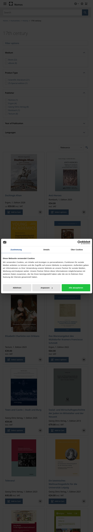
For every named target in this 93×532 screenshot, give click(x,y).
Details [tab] (46, 249)
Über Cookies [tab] (77, 249)
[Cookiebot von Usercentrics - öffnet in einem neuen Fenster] (79, 242)
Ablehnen (17, 288)
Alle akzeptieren (76, 288)
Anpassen (47, 288)
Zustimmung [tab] (16, 249)
